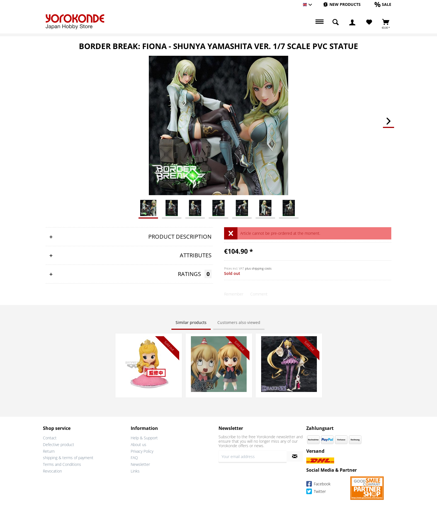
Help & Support (144, 437)
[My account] (352, 22)
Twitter (316, 492)
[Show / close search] (335, 22)
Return (49, 451)
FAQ (134, 457)
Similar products (191, 322)
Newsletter (140, 464)
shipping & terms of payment (68, 457)
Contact (50, 437)
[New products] (341, 4)
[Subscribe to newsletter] (294, 456)
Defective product (58, 444)
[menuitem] (342, 4)
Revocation (52, 471)
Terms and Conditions (62, 464)
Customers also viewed (238, 322)
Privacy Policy (142, 451)
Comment (259, 294)
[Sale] (383, 4)
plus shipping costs (258, 268)
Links (135, 471)
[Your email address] (253, 456)
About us (138, 444)
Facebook (318, 484)
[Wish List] (369, 22)
